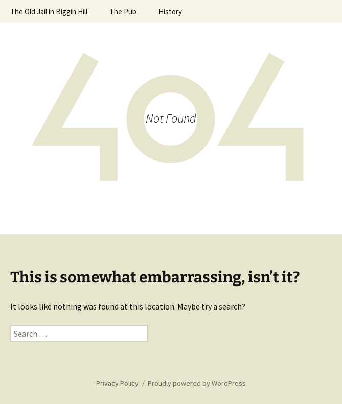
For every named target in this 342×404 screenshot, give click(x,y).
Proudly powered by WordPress (197, 383)
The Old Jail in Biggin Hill (48, 11)
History (170, 11)
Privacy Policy (117, 383)
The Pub (122, 11)
